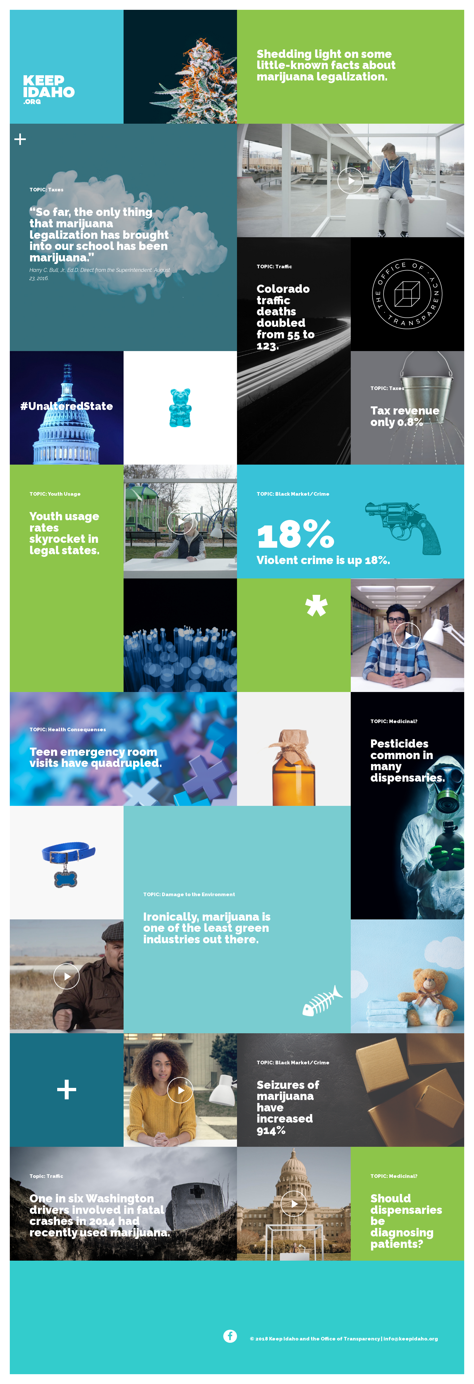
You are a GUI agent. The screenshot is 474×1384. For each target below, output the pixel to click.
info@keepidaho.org (410, 1339)
